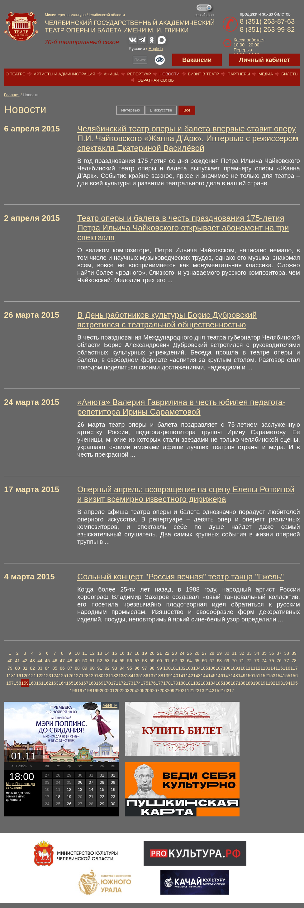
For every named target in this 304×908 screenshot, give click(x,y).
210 (178, 690)
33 (249, 653)
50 (84, 660)
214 (207, 690)
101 (174, 668)
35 (264, 653)
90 (92, 668)
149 (241, 675)
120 (24, 675)
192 (271, 683)
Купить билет (182, 730)
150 (249, 675)
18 (137, 653)
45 (47, 660)
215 (215, 690)
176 (151, 683)
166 (77, 683)
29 (219, 653)
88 (77, 668)
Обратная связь (156, 80)
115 (279, 668)
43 (32, 660)
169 (99, 683)
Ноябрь (21, 766)
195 (293, 683)
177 (159, 683)
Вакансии (197, 59)
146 (219, 675)
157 (9, 683)
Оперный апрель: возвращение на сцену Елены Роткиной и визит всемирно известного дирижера (185, 494)
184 (211, 683)
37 (279, 653)
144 (204, 675)
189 (249, 683)
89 (84, 668)
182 (196, 683)
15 (114, 653)
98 (152, 668)
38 (286, 653)
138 (159, 675)
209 (170, 690)
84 (47, 668)
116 (286, 668)
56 (129, 660)
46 (54, 660)
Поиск (140, 60)
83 (39, 668)
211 (185, 690)
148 (234, 675)
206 (148, 690)
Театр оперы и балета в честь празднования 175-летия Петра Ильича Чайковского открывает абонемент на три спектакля (183, 227)
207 (155, 690)
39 (294, 653)
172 (122, 683)
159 (24, 683)
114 (271, 668)
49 (77, 660)
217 (230, 690)
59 (152, 660)
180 (181, 683)
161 (39, 683)
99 (159, 668)
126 (69, 675)
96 (137, 668)
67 (211, 660)
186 (226, 683)
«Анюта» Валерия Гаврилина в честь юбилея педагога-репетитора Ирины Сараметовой (181, 406)
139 (166, 675)
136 (144, 675)
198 (88, 690)
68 (219, 660)
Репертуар (139, 74)
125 (62, 675)
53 (107, 660)
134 (129, 675)
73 (256, 660)
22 (166, 653)
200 (103, 690)
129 (92, 675)
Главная (11, 95)
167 (84, 683)
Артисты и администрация (64, 74)
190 (256, 683)
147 (226, 675)
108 (226, 668)
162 (47, 683)
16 (122, 653)
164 (62, 683)
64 (189, 660)
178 (166, 683)
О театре (15, 74)
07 (91, 782)
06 (80, 782)
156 (293, 675)
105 (204, 668)
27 (204, 653)
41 (17, 660)
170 (107, 683)
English (156, 48)
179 (174, 683)
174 (136, 683)
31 (234, 653)
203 (125, 690)
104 (196, 668)
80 (17, 668)
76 (279, 660)
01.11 (23, 756)
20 (152, 653)
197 (80, 690)
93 (114, 668)
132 (114, 675)
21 (159, 653)
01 (102, 775)
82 (32, 668)
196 (73, 690)
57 (137, 660)
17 (129, 653)
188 (241, 683)
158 (17, 683)
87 (69, 668)
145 (211, 675)
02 (113, 775)
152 (264, 675)
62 (174, 660)
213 (200, 690)
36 (271, 653)
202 (118, 690)
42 (24, 660)
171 (114, 683)
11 (84, 653)
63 (181, 660)
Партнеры (238, 74)
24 (181, 653)
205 (140, 690)
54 (114, 660)
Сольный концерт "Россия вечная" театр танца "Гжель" (180, 576)
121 (32, 675)
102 (181, 668)
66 (204, 660)
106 (211, 668)
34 (256, 653)
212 (193, 690)
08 (102, 782)
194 (286, 683)
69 (226, 660)
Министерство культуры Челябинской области (85, 15)
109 (234, 668)
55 (122, 660)
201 (110, 690)
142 (189, 675)
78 (294, 660)
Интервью (130, 110)
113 (264, 668)
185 (219, 683)
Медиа (266, 74)
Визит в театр (203, 74)
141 (181, 675)
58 (144, 660)
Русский (137, 48)
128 (84, 675)
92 (107, 668)
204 (133, 690)
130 (99, 675)
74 (264, 660)
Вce (186, 110)
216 (222, 690)
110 (241, 668)
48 (69, 660)
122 (39, 675)
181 (189, 683)
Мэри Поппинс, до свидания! (20, 785)
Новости (169, 74)
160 (32, 683)
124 (54, 675)
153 (271, 675)
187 (234, 683)
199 (95, 690)
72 (249, 660)
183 (204, 683)
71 (241, 660)
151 (256, 675)
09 (113, 782)
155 (286, 675)
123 (47, 675)
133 (122, 675)
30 (226, 653)
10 (77, 653)
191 (264, 683)
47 (62, 660)
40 (9, 660)
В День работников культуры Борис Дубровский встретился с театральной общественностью (167, 319)
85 (54, 668)
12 (92, 653)
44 (39, 660)
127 (77, 675)
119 (17, 675)
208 (163, 690)
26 (196, 653)
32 (241, 653)
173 (129, 683)
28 (211, 653)
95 (129, 668)
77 (286, 660)
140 (174, 675)
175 (144, 683)
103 (189, 668)
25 (189, 653)
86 (62, 668)
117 (293, 668)
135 (136, 675)
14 (107, 653)
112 (256, 668)
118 (9, 675)
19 (144, 653)
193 (279, 683)
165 (69, 683)
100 (166, 668)
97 (144, 668)
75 (271, 660)
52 (99, 660)
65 (196, 660)
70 (234, 660)
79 (9, 668)
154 (279, 675)
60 (159, 660)
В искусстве (161, 110)
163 (54, 683)
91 (99, 668)
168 (92, 683)
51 (92, 660)
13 (99, 653)
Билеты (290, 74)
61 (166, 660)
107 (219, 668)
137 (151, 675)
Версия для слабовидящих (160, 60)
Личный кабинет (264, 59)
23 (174, 653)
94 (122, 668)
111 (249, 668)
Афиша (111, 74)
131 (107, 675)
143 (196, 675)
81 (24, 668)
